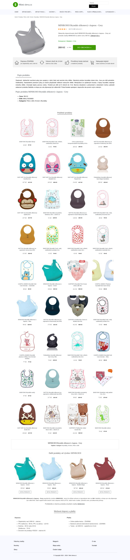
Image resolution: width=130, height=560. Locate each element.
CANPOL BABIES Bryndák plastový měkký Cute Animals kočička (27, 356)
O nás (94, 541)
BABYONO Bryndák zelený (103, 428)
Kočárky (52, 12)
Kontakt (94, 545)
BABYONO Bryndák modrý (27, 392)
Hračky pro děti (65, 12)
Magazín (55, 541)
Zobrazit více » (95, 35)
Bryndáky (36, 17)
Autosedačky (109, 12)
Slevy (15, 549)
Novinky (16, 545)
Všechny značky (19, 541)
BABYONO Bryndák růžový (27, 141)
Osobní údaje (57, 549)
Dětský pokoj (39, 12)
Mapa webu (56, 545)
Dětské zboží (26, 12)
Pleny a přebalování (94, 12)
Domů (16, 12)
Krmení (32, 17)
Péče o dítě (78, 12)
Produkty (21, 17)
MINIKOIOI (72, 35)
